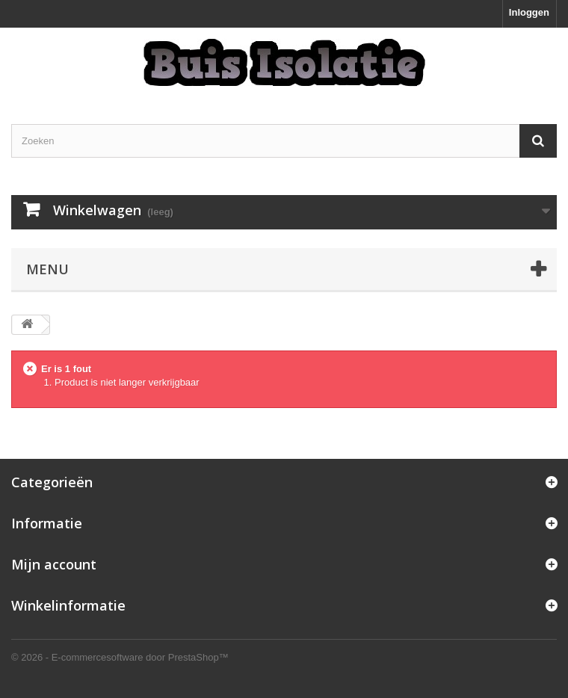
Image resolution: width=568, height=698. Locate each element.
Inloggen (529, 12)
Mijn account (53, 564)
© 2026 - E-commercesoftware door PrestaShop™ (120, 657)
